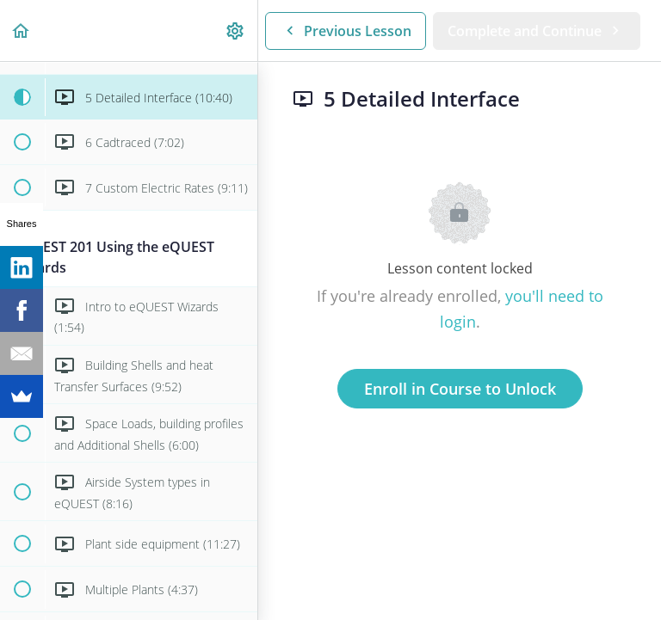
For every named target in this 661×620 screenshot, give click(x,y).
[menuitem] (235, 30)
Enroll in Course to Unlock (460, 388)
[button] (21, 30)
